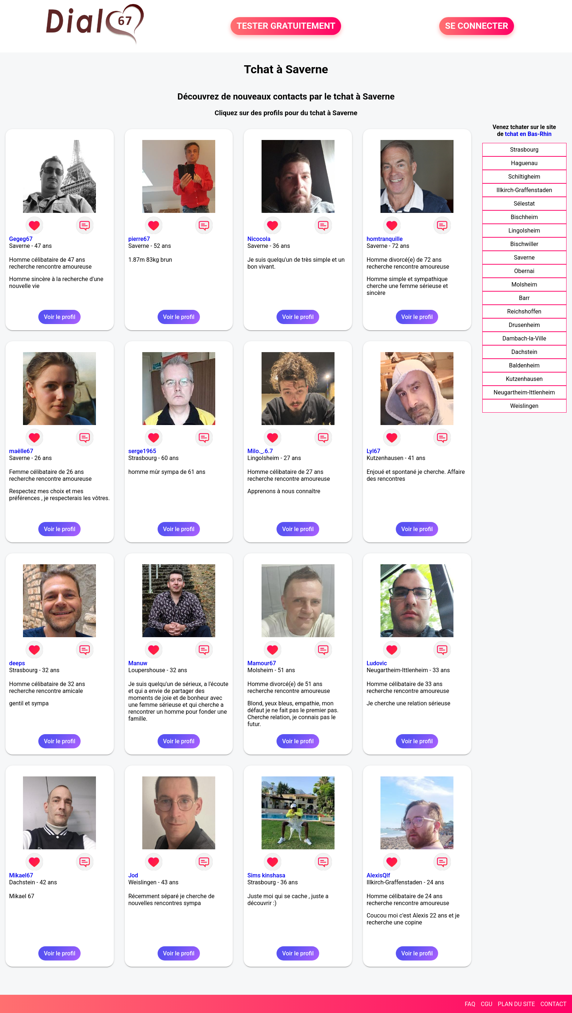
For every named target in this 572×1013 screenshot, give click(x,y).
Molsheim (524, 284)
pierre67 (139, 238)
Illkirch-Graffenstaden (524, 190)
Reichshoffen (524, 311)
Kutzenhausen (524, 378)
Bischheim (524, 217)
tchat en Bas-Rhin (528, 133)
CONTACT (553, 1004)
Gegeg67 (20, 238)
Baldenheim (524, 365)
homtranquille (385, 238)
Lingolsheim (524, 230)
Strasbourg (524, 149)
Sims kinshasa (266, 875)
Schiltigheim (524, 176)
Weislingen (524, 405)
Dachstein (524, 351)
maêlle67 (21, 451)
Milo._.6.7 (260, 451)
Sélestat (524, 203)
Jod (133, 875)
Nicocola (258, 238)
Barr (524, 298)
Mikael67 (21, 875)
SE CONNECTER (476, 26)
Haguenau (524, 163)
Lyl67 (373, 451)
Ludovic (377, 663)
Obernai (524, 271)
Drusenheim (524, 325)
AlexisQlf (378, 875)
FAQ (470, 1004)
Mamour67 (261, 663)
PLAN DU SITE (516, 1004)
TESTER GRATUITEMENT (285, 26)
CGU (486, 1004)
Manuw (137, 663)
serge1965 (142, 451)
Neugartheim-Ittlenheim (524, 392)
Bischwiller (524, 244)
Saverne (524, 257)
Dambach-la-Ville (524, 338)
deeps (17, 663)
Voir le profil (59, 316)
